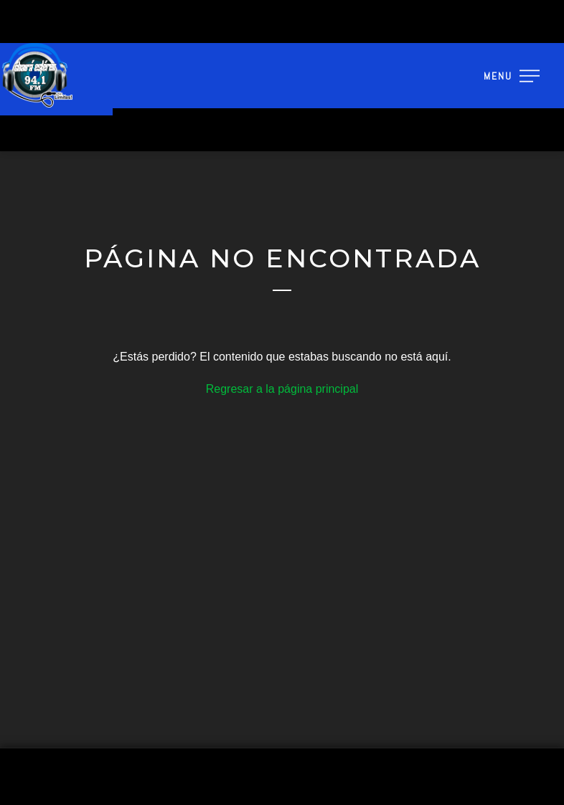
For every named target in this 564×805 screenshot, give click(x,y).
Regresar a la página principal (282, 389)
